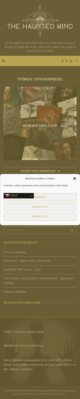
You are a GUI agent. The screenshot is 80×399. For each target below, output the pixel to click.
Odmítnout (40, 206)
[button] (74, 178)
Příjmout (40, 197)
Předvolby (40, 216)
